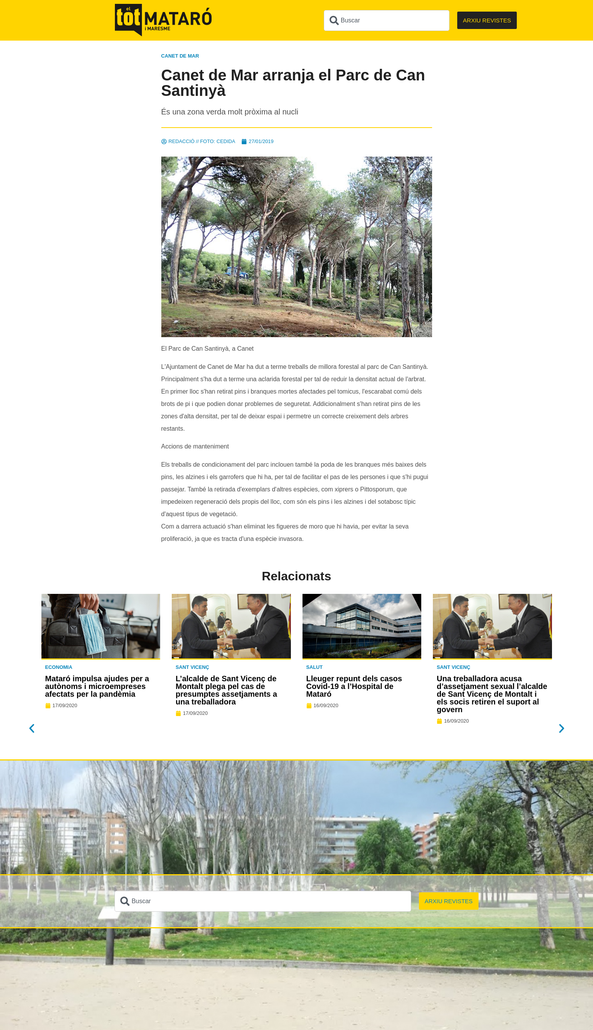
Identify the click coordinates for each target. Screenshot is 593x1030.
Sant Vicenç (192, 667)
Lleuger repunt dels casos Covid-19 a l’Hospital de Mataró (354, 686)
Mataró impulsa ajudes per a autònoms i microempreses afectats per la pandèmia (97, 686)
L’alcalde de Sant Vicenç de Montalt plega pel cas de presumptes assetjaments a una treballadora (226, 690)
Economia (58, 667)
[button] (32, 728)
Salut (314, 667)
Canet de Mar (180, 56)
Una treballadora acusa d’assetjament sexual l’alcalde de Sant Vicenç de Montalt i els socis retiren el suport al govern (492, 694)
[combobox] (386, 20)
